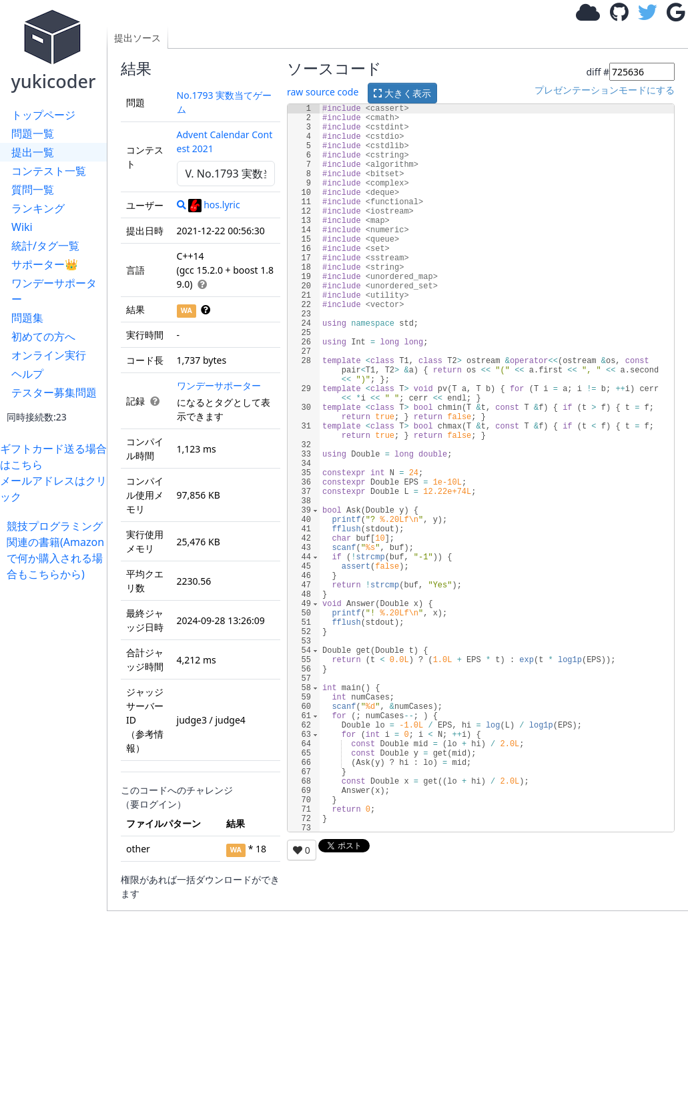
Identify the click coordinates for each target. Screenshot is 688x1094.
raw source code (322, 91)
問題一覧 (32, 133)
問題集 (27, 317)
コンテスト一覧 (48, 171)
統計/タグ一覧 (45, 245)
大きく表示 (402, 93)
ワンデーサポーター (54, 291)
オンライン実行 (48, 355)
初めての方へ (43, 336)
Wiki (22, 227)
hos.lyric (214, 204)
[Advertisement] (57, 782)
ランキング (38, 208)
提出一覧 (32, 152)
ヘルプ (27, 373)
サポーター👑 (44, 264)
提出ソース (137, 37)
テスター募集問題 (54, 392)
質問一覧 (32, 189)
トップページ (43, 114)
